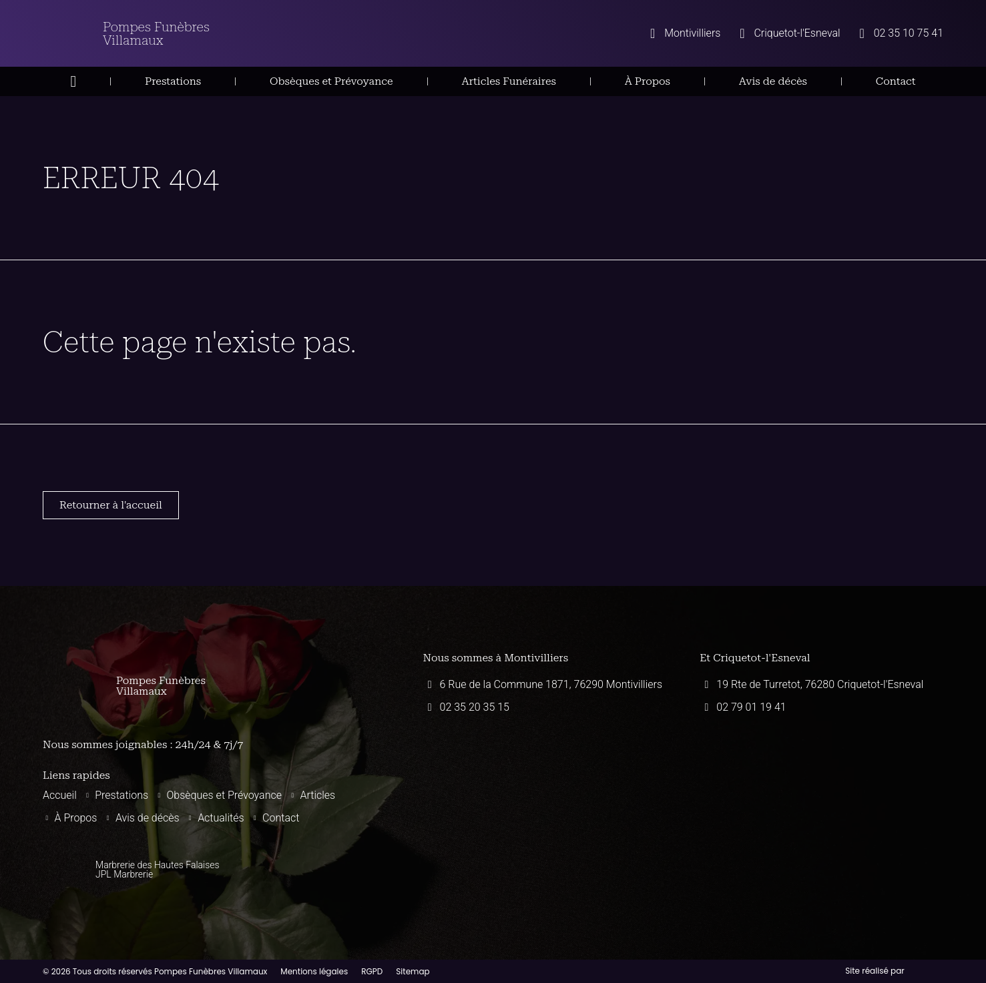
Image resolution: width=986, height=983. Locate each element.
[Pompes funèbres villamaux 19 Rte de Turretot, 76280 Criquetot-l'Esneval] (821, 795)
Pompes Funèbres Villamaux (156, 33)
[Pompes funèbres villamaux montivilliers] (545, 795)
